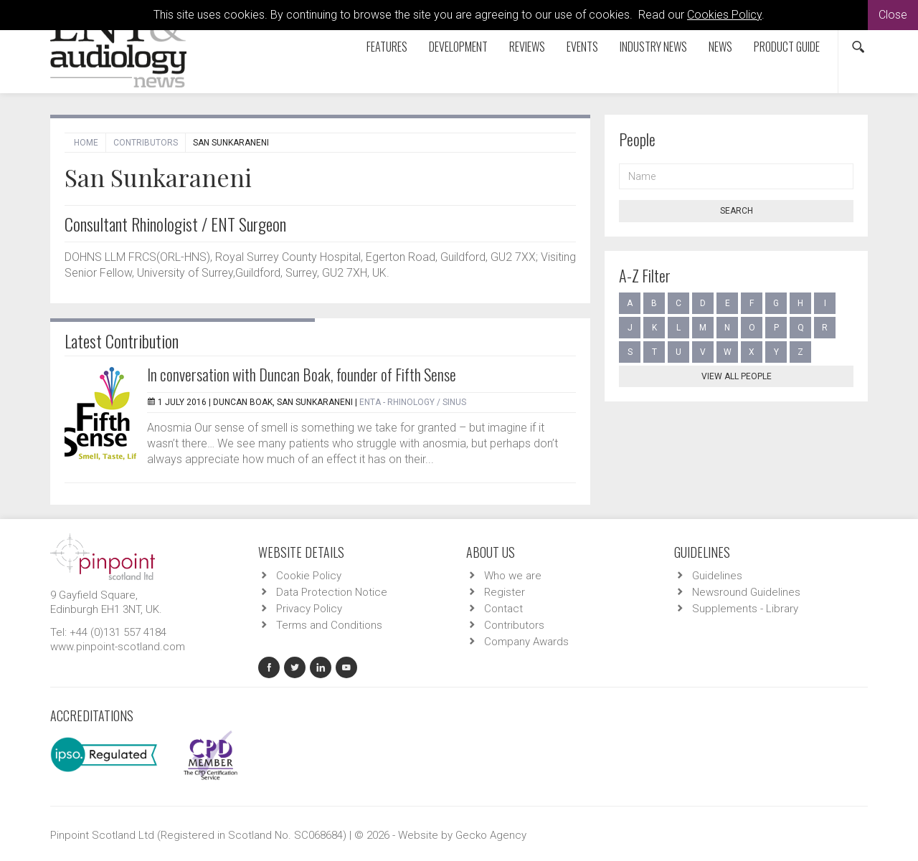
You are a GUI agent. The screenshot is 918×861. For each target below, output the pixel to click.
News (720, 46)
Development (458, 46)
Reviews (527, 46)
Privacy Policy (309, 608)
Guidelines (717, 575)
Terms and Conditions (329, 625)
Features (386, 46)
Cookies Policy (724, 15)
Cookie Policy (308, 575)
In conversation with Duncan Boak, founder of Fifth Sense (301, 374)
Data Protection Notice (331, 592)
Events (582, 46)
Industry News (653, 46)
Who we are (512, 575)
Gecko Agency (490, 835)
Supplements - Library (745, 608)
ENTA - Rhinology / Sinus (412, 402)
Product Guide (787, 46)
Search (736, 211)
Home (86, 143)
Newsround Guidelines (746, 592)
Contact (503, 608)
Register (504, 592)
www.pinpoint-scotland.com (117, 646)
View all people (736, 376)
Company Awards (526, 641)
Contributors (145, 143)
